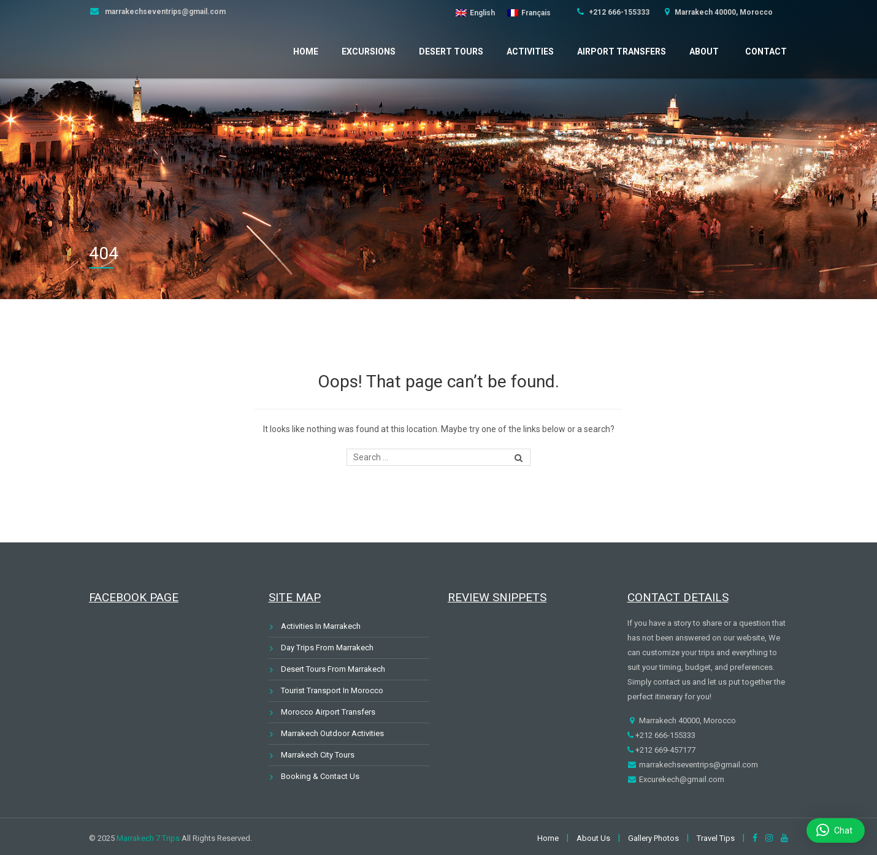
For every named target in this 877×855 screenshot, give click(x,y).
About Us (593, 838)
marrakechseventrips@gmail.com (164, 11)
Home (305, 51)
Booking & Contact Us (320, 776)
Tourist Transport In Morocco (332, 690)
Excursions (369, 51)
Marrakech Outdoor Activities (332, 733)
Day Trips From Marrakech (327, 647)
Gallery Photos (653, 838)
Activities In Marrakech (321, 626)
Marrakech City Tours (317, 754)
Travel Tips (716, 838)
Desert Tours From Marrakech (333, 669)
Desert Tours (451, 51)
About (704, 51)
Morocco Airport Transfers (328, 711)
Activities (530, 51)
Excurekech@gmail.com (680, 779)
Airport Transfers (621, 51)
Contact (766, 51)
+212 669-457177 (664, 749)
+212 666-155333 (618, 12)
